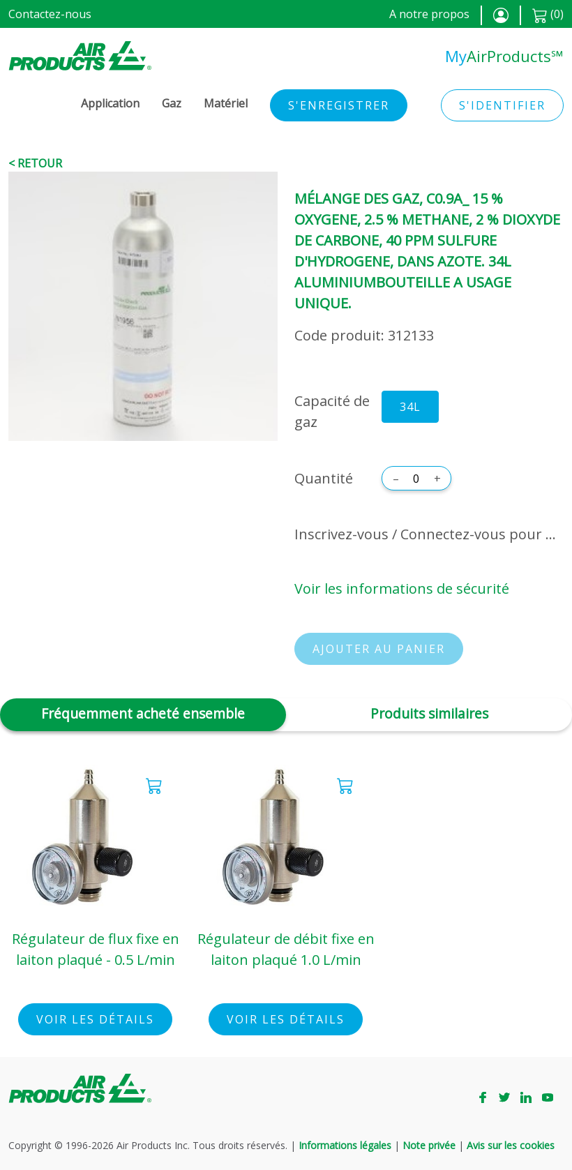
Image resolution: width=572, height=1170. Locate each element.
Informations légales (345, 1145)
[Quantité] (416, 479)
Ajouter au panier (379, 649)
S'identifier (502, 105)
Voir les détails (95, 1019)
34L (410, 406)
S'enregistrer (338, 105)
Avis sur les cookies (511, 1145)
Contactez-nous (49, 14)
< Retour (35, 163)
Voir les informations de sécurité (401, 588)
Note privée (429, 1145)
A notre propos (429, 14)
